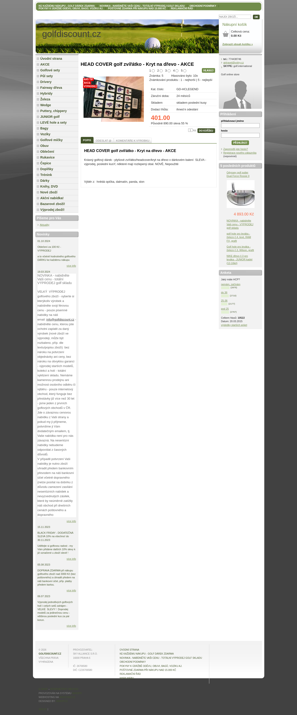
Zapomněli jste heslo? (235, 149)
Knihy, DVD (49, 186)
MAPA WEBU (127, 678)
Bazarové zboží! (52, 204)
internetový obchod (64, 689)
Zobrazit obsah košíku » (238, 44)
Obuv (44, 146)
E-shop (43, 689)
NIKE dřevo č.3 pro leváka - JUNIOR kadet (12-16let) (239, 259)
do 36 (224, 292)
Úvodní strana (51, 58)
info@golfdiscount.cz (60, 319)
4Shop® (77, 693)
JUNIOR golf (50, 117)
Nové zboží (49, 192)
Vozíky (45, 134)
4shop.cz (62, 701)
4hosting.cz (67, 697)
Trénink (46, 175)
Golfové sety (50, 70)
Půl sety (46, 76)
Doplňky (46, 169)
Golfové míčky (51, 140)
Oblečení (47, 151)
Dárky (44, 180)
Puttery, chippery (53, 111)
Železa (45, 99)
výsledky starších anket (234, 325)
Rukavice (47, 157)
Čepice (45, 163)
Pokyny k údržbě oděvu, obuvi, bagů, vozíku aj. (71, 8)
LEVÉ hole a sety (53, 122)
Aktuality (44, 224)
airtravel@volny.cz (233, 62)
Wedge (45, 105)
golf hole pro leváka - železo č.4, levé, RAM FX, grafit (239, 237)
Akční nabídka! (52, 198)
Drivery (46, 82)
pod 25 (225, 308)
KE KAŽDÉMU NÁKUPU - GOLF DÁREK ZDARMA (67, 6)
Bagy (44, 128)
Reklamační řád (182, 8)
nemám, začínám (230, 284)
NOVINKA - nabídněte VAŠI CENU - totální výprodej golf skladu (142, 6)
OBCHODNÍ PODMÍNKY (203, 6)
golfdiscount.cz (50, 653)
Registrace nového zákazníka (240, 152)
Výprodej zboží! (52, 210)
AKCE (45, 64)
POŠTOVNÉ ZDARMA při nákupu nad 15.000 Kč (137, 8)
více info (71, 265)
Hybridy (46, 93)
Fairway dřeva (51, 87)
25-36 (224, 300)
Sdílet (43, 709)
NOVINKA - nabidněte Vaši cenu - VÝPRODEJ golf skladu (240, 224)
